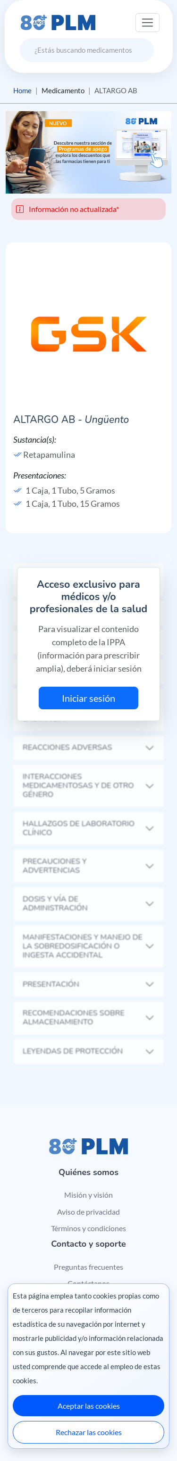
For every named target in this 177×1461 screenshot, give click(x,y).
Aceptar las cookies (89, 1405)
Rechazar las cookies (89, 1432)
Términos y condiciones (88, 1228)
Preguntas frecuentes (88, 1266)
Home (22, 90)
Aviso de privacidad (88, 1211)
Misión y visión (88, 1194)
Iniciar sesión (88, 698)
